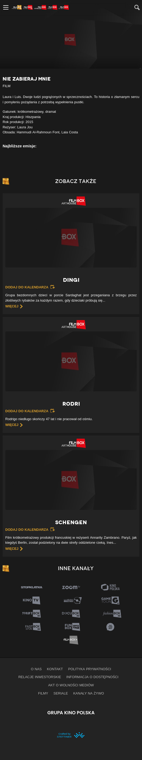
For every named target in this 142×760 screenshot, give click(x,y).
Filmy (43, 693)
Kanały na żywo (88, 693)
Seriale (61, 693)
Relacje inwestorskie (39, 677)
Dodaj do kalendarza (26, 287)
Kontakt (55, 669)
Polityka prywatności (89, 669)
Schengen (71, 522)
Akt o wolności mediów (71, 685)
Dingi (71, 280)
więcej (11, 306)
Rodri (71, 404)
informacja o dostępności (92, 677)
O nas (36, 669)
